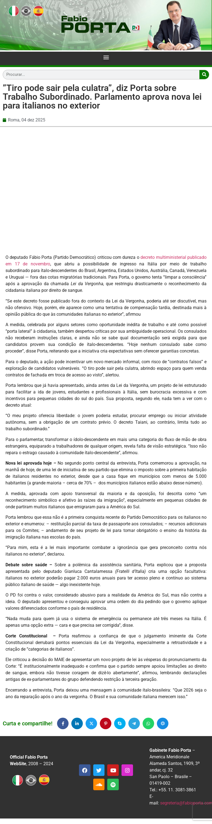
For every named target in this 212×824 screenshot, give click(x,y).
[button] (106, 57)
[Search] (204, 74)
